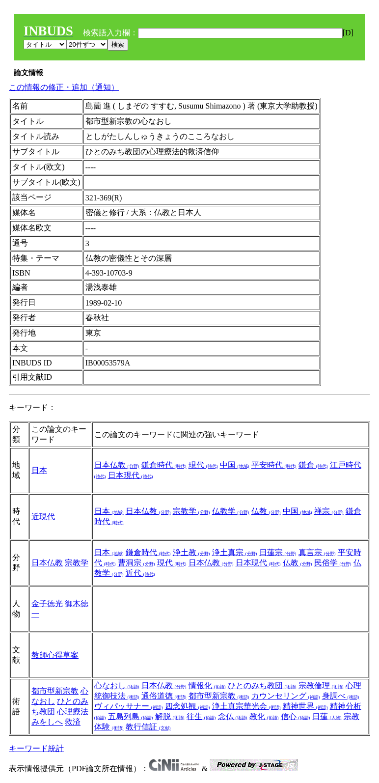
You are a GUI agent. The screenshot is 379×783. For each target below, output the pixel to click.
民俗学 (333, 563)
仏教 (266, 511)
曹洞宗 (136, 563)
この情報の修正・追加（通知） (64, 87)
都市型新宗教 (55, 691)
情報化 (207, 685)
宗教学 (191, 511)
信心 (295, 716)
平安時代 (274, 465)
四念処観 (187, 706)
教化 (264, 716)
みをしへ (47, 722)
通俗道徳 (164, 696)
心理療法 (72, 711)
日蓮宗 (278, 552)
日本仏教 (116, 465)
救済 (73, 722)
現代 (203, 465)
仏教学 (230, 511)
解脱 (170, 716)
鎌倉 (313, 465)
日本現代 (130, 475)
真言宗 (317, 552)
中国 (234, 465)
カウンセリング (285, 696)
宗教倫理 (321, 685)
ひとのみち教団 (262, 685)
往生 (201, 716)
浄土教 (191, 552)
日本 (39, 470)
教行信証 (148, 727)
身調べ (340, 696)
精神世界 (305, 706)
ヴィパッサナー (128, 706)
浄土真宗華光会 (246, 706)
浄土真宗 (234, 552)
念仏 (232, 716)
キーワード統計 (36, 748)
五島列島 (130, 716)
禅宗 (329, 511)
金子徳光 (47, 603)
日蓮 (327, 716)
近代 (140, 573)
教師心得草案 (55, 655)
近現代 (43, 516)
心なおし (116, 685)
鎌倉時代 (164, 465)
